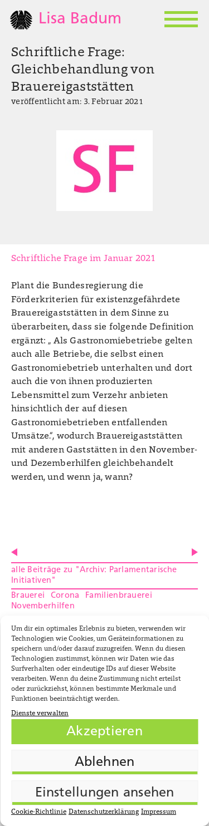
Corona (65, 596)
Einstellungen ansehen (104, 793)
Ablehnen (105, 762)
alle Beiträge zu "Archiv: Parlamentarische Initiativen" (94, 575)
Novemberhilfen (43, 606)
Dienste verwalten (40, 713)
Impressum (158, 812)
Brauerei (28, 596)
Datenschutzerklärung (104, 812)
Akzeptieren (104, 732)
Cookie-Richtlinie (38, 812)
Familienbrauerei (118, 596)
